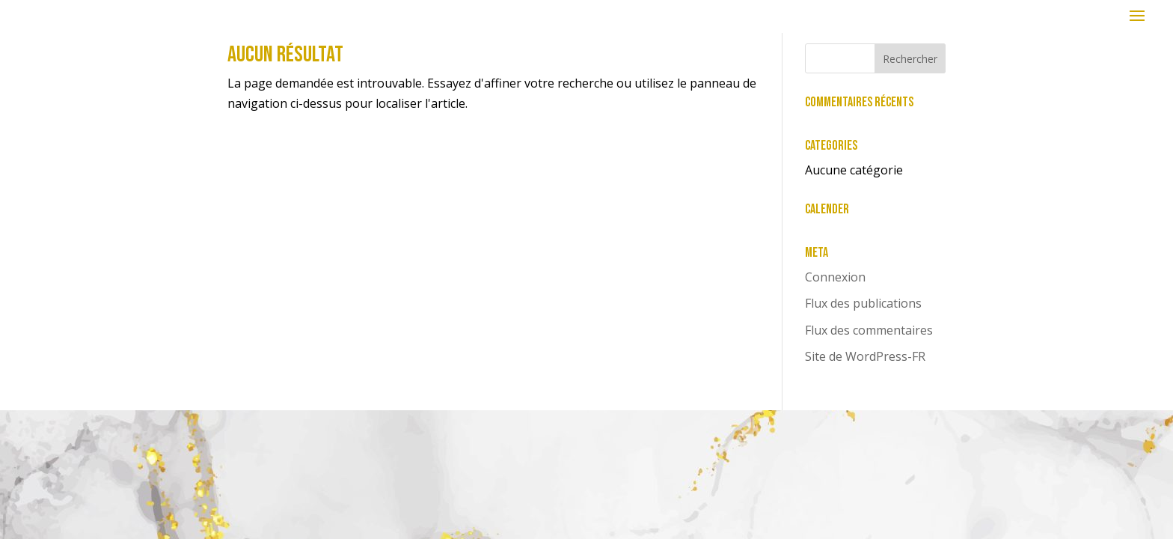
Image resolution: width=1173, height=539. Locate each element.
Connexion (835, 277)
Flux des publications (863, 303)
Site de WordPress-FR (865, 356)
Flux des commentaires (869, 330)
